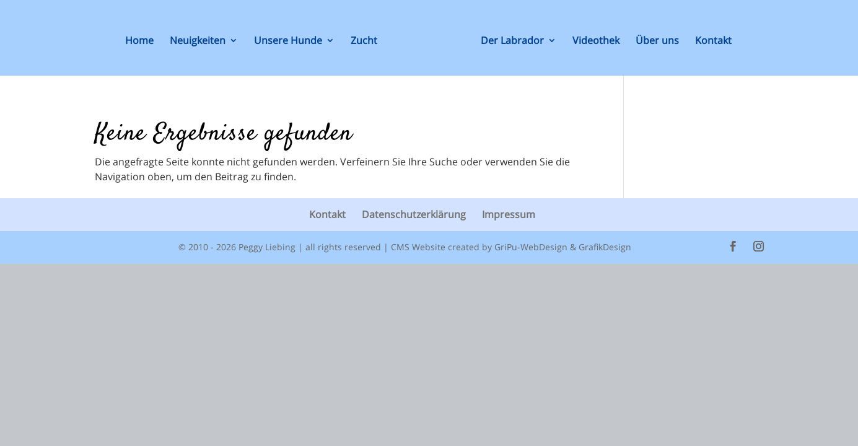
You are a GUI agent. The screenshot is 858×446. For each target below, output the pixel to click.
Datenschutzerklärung (414, 214)
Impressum (508, 214)
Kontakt (713, 41)
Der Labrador (512, 41)
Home (139, 41)
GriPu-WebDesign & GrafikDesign (562, 247)
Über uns (657, 41)
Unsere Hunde (288, 41)
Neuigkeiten (197, 41)
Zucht (364, 41)
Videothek (595, 41)
